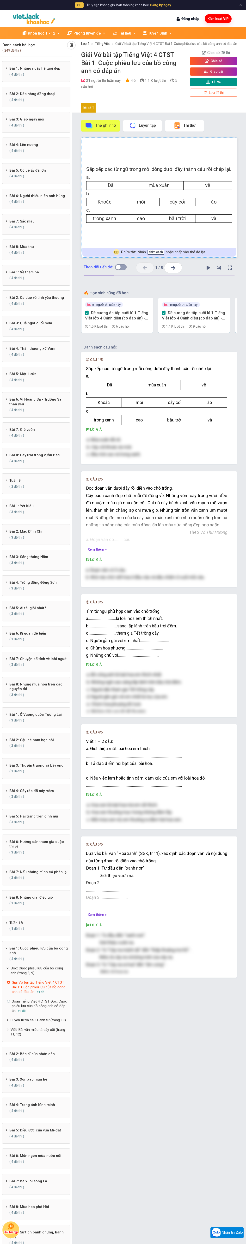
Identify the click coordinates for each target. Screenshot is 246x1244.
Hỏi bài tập (11, 1228)
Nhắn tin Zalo (227, 1233)
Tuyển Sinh (157, 33)
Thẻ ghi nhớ (100, 125)
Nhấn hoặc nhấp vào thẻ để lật (159, 252)
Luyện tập (142, 125)
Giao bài (213, 71)
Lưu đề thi (214, 93)
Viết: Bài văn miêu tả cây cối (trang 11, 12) (38, 1032)
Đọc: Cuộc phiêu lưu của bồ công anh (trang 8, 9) (37, 970)
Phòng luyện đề (86, 33)
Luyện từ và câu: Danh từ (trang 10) (38, 1020)
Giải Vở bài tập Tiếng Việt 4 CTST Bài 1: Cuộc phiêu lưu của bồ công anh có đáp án (176, 44)
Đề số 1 (88, 108)
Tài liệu (124, 33)
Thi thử (184, 125)
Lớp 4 (85, 44)
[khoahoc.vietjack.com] (34, 18)
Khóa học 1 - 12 (41, 33)
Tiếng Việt (102, 44)
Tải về (213, 82)
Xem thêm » (97, 549)
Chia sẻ (213, 61)
